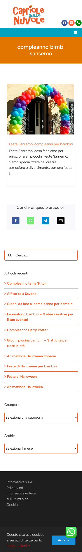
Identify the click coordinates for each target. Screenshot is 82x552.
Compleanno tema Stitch (27, 283)
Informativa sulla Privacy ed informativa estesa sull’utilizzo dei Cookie (21, 493)
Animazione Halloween (25, 387)
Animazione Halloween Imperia (31, 356)
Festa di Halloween (22, 376)
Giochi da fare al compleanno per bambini (40, 304)
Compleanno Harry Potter (27, 330)
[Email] (61, 220)
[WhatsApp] (30, 220)
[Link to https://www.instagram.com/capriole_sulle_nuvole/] (71, 23)
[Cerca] (9, 255)
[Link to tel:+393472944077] (78, 23)
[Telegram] (45, 220)
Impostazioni (18, 546)
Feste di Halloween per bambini (32, 366)
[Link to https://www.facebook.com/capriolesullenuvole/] (64, 23)
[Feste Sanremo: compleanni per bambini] (41, 109)
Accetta (63, 540)
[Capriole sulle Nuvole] (28, 6)
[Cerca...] (41, 255)
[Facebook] (16, 220)
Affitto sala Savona (21, 294)
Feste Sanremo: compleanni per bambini (41, 144)
